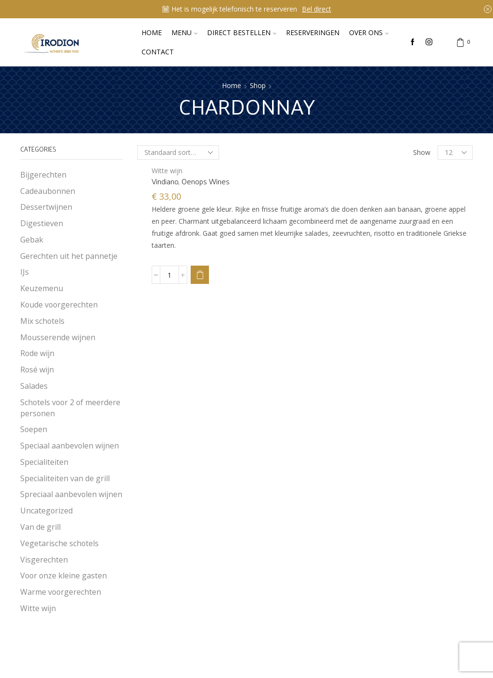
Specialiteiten (44, 462)
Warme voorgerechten (60, 592)
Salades (34, 386)
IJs (24, 272)
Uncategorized (46, 510)
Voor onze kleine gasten (63, 575)
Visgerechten (44, 559)
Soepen (33, 429)
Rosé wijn (37, 369)
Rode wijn (37, 353)
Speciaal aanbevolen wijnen (69, 445)
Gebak (31, 239)
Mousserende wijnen (57, 337)
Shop (258, 85)
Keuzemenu (41, 288)
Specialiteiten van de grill (65, 478)
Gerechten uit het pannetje (68, 256)
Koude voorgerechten (59, 304)
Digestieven (41, 223)
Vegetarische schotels (59, 543)
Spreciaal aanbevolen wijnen (71, 494)
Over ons (369, 32)
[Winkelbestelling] (178, 152)
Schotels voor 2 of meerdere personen (70, 408)
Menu (184, 32)
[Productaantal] (169, 275)
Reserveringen (312, 32)
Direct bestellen (241, 32)
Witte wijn (167, 170)
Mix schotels (42, 321)
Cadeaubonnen (47, 191)
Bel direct (316, 8)
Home (152, 32)
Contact (158, 51)
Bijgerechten (43, 174)
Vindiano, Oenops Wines (191, 181)
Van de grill (40, 527)
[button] (200, 275)
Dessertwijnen (46, 207)
